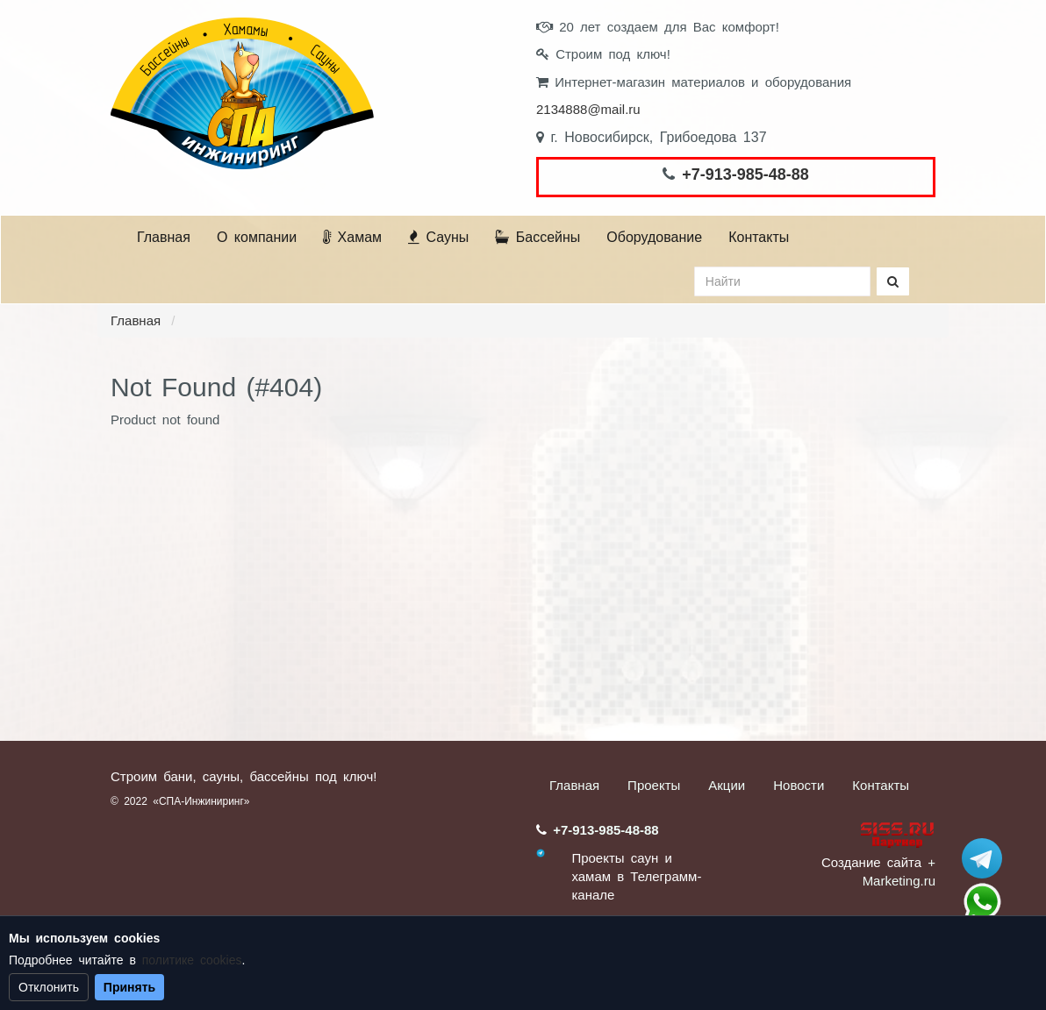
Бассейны (537, 237)
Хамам (352, 237)
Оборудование (654, 237)
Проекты (653, 785)
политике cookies (192, 960)
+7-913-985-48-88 (745, 174)
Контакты (758, 237)
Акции (726, 785)
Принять (129, 987)
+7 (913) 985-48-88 (982, 902)
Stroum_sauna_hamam (982, 858)
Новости (798, 785)
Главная (163, 237)
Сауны (438, 237)
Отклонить (48, 987)
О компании (257, 237)
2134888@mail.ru (588, 109)
